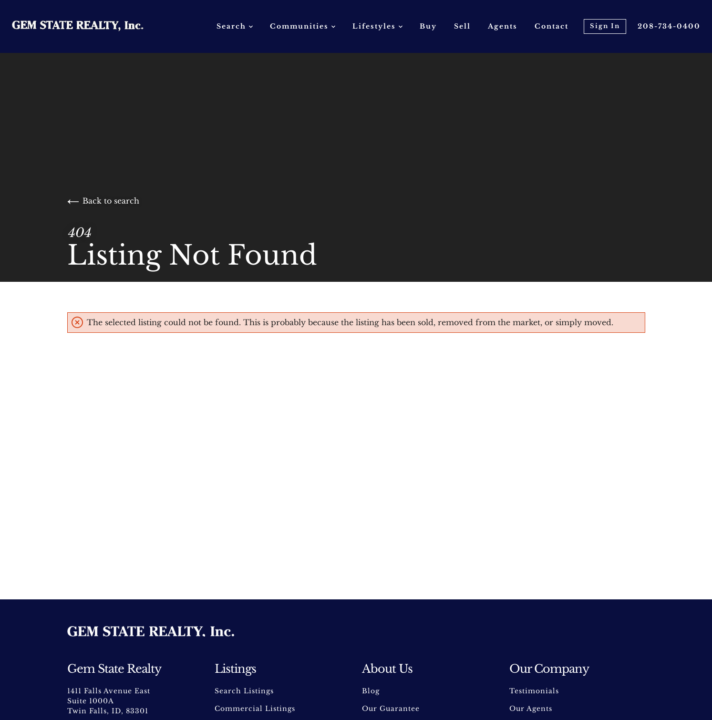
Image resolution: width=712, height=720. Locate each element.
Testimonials (534, 691)
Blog (371, 691)
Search (235, 26)
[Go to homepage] (87, 26)
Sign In (605, 26)
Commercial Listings (255, 708)
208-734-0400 (669, 26)
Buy (428, 26)
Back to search (103, 201)
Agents (502, 26)
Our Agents (530, 708)
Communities (302, 26)
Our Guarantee (391, 708)
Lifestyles (377, 26)
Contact (551, 26)
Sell (462, 26)
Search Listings (244, 691)
